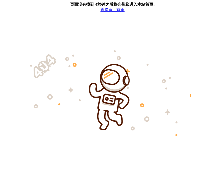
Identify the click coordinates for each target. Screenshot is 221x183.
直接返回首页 (112, 10)
